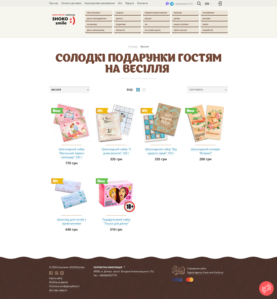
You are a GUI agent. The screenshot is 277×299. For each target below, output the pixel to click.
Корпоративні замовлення (100, 3)
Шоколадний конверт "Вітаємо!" (205, 151)
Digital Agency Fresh (198, 272)
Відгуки (130, 3)
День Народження (96, 18)
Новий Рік (207, 30)
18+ (146, 24)
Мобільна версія (58, 282)
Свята (205, 24)
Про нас (53, 3)
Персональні (93, 12)
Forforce (218, 272)
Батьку (148, 18)
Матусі (119, 18)
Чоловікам (208, 12)
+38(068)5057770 (184, 3)
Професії (120, 30)
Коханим (92, 24)
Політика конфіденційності (64, 286)
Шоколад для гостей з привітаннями (71, 221)
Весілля (206, 18)
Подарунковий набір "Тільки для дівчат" (116, 221)
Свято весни (180, 30)
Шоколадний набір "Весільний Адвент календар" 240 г (71, 153)
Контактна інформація (107, 267)
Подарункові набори (156, 12)
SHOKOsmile (77, 267)
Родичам (121, 24)
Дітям (177, 18)
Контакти (142, 3)
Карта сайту (56, 278)
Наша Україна (181, 24)
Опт (120, 3)
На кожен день (153, 30)
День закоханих (95, 30)
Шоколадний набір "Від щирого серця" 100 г (161, 151)
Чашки (119, 12)
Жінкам (178, 12)
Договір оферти (58, 290)
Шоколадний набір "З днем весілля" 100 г (116, 151)
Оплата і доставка (71, 3)
